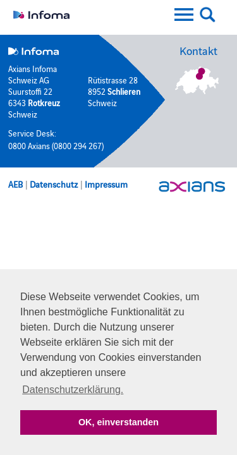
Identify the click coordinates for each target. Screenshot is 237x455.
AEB (15, 184)
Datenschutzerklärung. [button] (72, 389)
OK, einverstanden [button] (118, 422)
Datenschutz (54, 184)
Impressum (106, 184)
